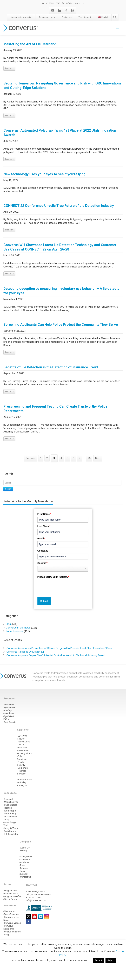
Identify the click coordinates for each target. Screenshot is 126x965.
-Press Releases (11, 914)
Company (42, 550)
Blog (8, 624)
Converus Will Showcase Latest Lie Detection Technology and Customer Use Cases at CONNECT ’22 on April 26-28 (59, 247)
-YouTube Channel (12, 931)
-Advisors (24, 862)
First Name (44, 514)
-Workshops (9, 810)
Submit (44, 601)
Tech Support (84, 17)
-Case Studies (10, 805)
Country (42, 563)
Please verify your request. (53, 577)
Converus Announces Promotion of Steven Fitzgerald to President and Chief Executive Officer (59, 648)
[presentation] (63, 586)
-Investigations (24, 753)
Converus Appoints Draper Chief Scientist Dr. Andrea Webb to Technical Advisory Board (55, 655)
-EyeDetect (8, 704)
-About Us (24, 847)
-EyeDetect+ (9, 707)
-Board (22, 865)
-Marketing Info (10, 802)
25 (89, 458)
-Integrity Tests (10, 828)
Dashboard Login (47, 17)
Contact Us (66, 17)
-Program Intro (10, 890)
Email (41, 538)
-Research (8, 799)
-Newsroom (9, 911)
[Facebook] (66, 10)
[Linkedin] (59, 10)
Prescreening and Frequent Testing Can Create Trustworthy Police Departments (55, 408)
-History (23, 850)
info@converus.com (73, 3)
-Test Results (9, 722)
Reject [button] (111, 960)
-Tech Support (10, 831)
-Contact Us (25, 877)
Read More (9, 68)
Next (97, 458)
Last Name (43, 526)
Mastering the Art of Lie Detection (30, 44)
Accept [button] (98, 960)
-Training (7, 808)
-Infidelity (21, 782)
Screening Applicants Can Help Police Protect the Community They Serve (60, 324)
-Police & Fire (23, 741)
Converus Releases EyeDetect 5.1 (25, 651)
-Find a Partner (10, 899)
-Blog (6, 934)
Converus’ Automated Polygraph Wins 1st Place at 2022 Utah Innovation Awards (59, 132)
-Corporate (22, 768)
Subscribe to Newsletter (21, 17)
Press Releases (14, 631)
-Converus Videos (12, 923)
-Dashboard (9, 713)
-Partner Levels (10, 893)
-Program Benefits (12, 896)
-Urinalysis (22, 785)
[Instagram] (72, 10)
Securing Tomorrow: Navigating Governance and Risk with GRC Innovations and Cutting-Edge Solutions (62, 85)
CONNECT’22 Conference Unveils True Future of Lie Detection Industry (58, 206)
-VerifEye (7, 710)
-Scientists (24, 859)
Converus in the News (18, 627)
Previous (30, 458)
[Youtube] (52, 10)
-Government (23, 750)
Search (8, 489)
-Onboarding (9, 813)
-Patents (23, 868)
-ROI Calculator (10, 834)
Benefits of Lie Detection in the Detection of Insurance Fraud (50, 367)
